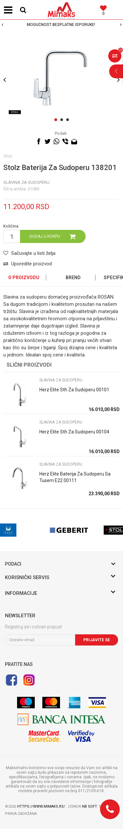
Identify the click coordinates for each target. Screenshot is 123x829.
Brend (73, 277)
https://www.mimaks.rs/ (41, 806)
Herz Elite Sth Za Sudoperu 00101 (74, 389)
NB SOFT (89, 806)
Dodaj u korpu (45, 236)
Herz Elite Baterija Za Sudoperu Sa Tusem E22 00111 (75, 477)
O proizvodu (23, 277)
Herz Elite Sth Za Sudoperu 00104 (74, 431)
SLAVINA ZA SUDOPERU (26, 182)
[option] (61, 25)
